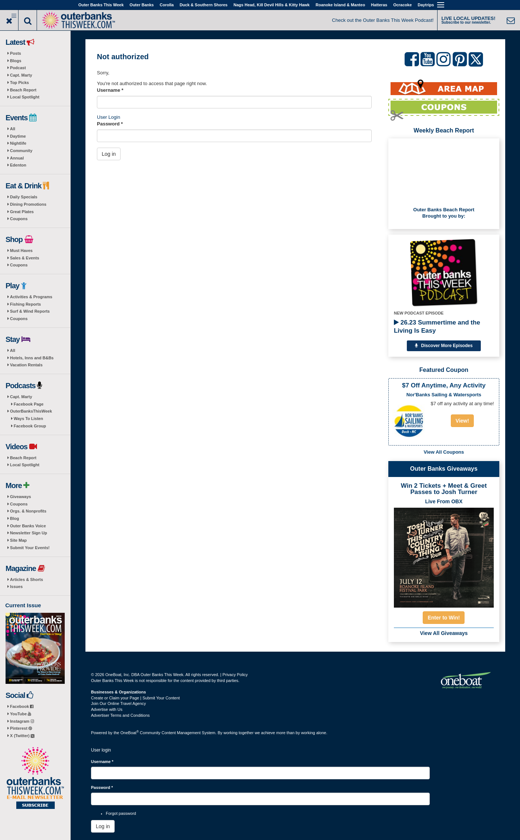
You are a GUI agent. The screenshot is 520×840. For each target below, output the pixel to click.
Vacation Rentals (26, 365)
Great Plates (22, 211)
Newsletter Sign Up (28, 533)
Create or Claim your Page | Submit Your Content (135, 698)
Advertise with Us (106, 709)
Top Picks (19, 82)
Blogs (15, 60)
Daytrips (426, 5)
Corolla (167, 5)
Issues (16, 586)
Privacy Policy (234, 674)
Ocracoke (402, 5)
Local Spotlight (24, 97)
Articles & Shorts (26, 579)
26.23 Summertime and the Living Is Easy (437, 326)
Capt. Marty (21, 75)
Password (110, 124)
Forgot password (121, 813)
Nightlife (18, 143)
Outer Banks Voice (28, 526)
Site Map (18, 540)
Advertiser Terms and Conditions (120, 715)
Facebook (21, 706)
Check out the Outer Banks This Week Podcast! (383, 20)
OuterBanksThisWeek (31, 411)
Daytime (18, 136)
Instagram (22, 721)
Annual (17, 158)
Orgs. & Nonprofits (28, 511)
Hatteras (379, 5)
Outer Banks (141, 5)
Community (21, 150)
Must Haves (21, 250)
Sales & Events (24, 258)
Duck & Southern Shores (204, 5)
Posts (15, 53)
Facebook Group (30, 426)
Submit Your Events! (30, 547)
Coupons (19, 218)
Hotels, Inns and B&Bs (32, 358)
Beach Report (23, 90)
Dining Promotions (28, 204)
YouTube (20, 714)
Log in (109, 154)
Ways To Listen (28, 418)
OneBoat (130, 732)
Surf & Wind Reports (30, 311)
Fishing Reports (25, 304)
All (12, 129)
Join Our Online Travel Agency (118, 703)
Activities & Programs (31, 297)
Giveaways (20, 496)
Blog (14, 518)
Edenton (18, 165)
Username (110, 90)
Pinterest (21, 728)
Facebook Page (29, 404)
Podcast (18, 67)
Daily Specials (23, 197)
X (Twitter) (22, 735)
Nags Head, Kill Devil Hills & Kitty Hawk (271, 5)
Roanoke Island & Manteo (340, 5)
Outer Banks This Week (101, 5)
